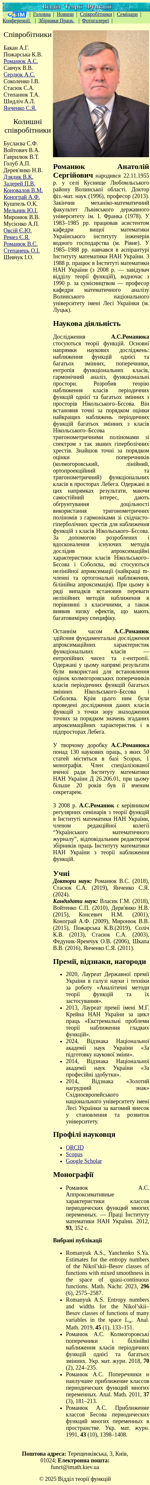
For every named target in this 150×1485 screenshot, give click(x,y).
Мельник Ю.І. (21, 210)
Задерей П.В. (19, 183)
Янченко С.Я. (20, 108)
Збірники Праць (56, 20)
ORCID (75, 1147)
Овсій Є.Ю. (18, 230)
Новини (65, 14)
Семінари (127, 14)
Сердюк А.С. (19, 74)
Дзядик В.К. (18, 177)
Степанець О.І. (22, 250)
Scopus (74, 1154)
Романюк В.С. (21, 244)
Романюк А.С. (21, 61)
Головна (42, 14)
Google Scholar (84, 1161)
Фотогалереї (95, 20)
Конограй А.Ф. (22, 197)
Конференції (17, 20)
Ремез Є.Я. (17, 237)
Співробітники (96, 14)
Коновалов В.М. (23, 190)
